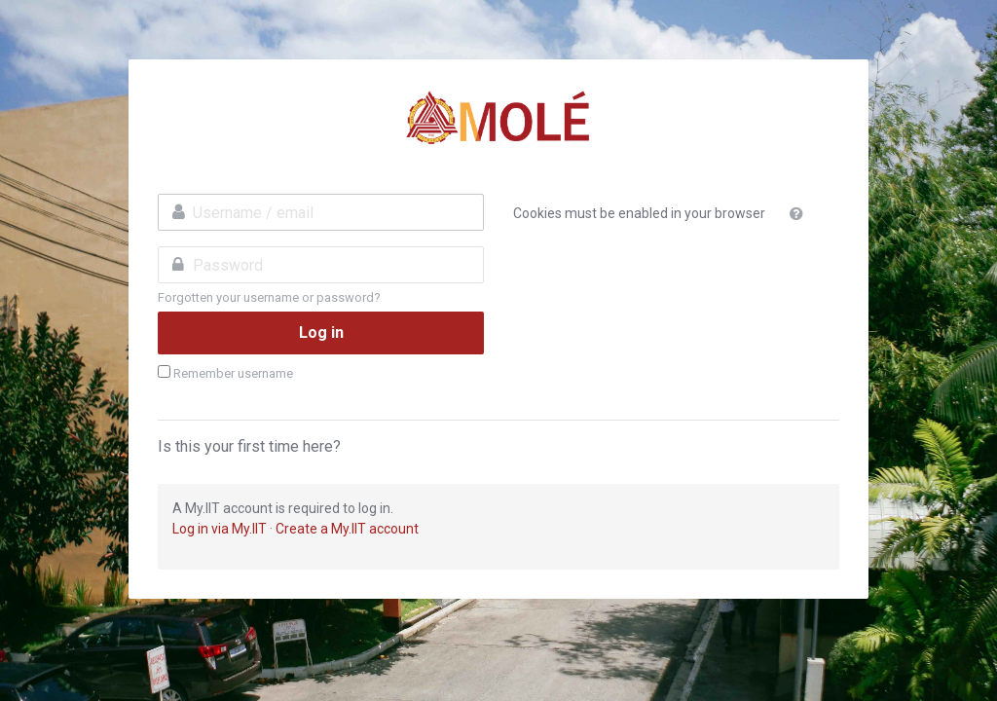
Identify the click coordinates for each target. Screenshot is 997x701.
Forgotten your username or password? (269, 297)
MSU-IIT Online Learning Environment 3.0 (498, 118)
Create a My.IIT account (347, 528)
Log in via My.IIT (219, 528)
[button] (800, 214)
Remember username (233, 373)
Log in (321, 332)
